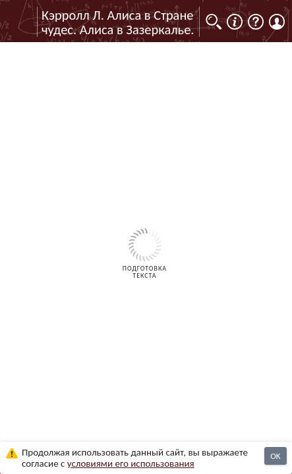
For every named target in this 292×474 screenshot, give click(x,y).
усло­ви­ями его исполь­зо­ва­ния (130, 463)
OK (275, 456)
